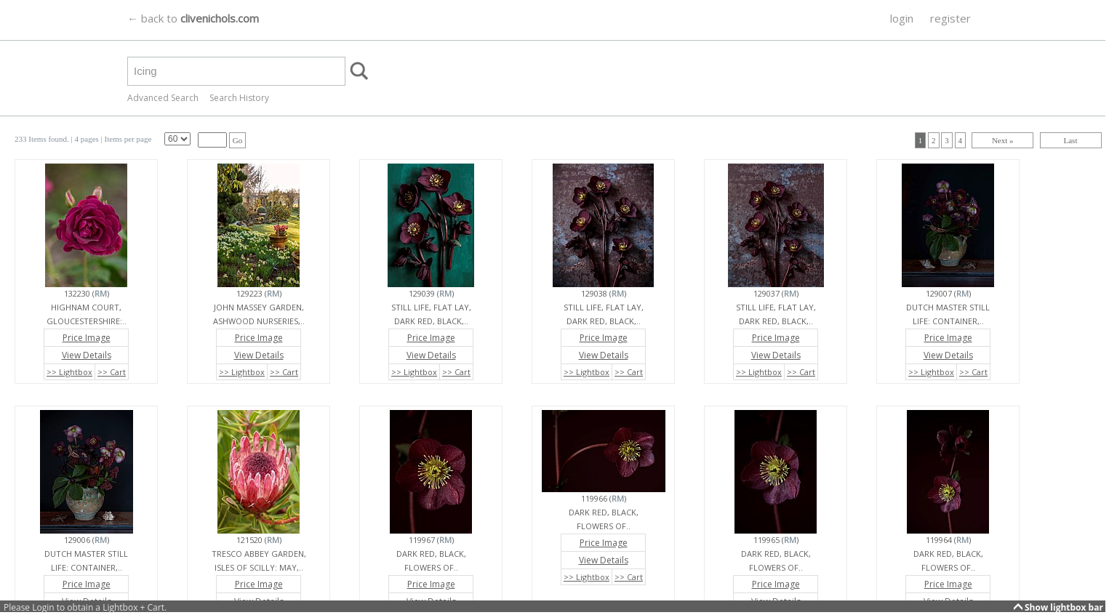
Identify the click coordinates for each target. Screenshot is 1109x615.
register (950, 18)
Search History (239, 98)
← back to (193, 18)
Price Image (87, 337)
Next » (1003, 140)
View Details (86, 355)
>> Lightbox (69, 371)
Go (237, 140)
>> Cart (111, 371)
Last (1071, 140)
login (901, 18)
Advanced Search (163, 98)
